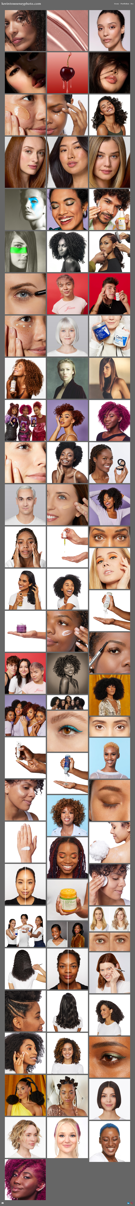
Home (116, 4)
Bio (132, 4)
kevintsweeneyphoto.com (21, 4)
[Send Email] (3, 1203)
